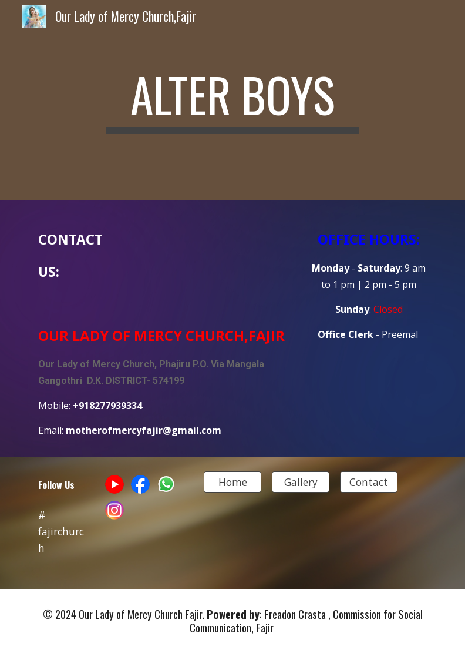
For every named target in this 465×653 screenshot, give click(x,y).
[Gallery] (300, 482)
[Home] (232, 482)
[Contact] (369, 482)
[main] (233, 100)
